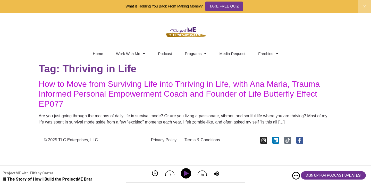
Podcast (165, 53)
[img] (296, 176)
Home (98, 53)
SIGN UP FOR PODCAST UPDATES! (333, 175)
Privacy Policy (163, 140)
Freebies (268, 53)
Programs (195, 53)
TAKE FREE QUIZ (224, 6)
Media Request (232, 53)
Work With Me (130, 53)
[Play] (187, 173)
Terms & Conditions (202, 140)
